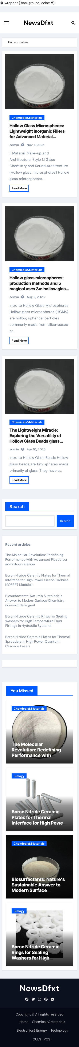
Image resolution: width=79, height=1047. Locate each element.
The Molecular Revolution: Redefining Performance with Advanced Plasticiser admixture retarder (36, 559)
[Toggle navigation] (6, 22)
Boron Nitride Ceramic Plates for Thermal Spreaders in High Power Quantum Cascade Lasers (37, 641)
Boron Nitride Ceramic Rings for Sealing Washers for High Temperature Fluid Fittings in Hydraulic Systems (36, 621)
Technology (59, 1030)
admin (14, 145)
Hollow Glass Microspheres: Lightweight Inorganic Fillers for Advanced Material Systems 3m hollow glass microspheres (37, 136)
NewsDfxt (39, 23)
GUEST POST (42, 1039)
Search (17, 506)
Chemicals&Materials (27, 118)
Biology (19, 776)
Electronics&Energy (31, 1030)
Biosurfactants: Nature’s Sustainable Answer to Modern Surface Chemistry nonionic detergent (34, 600)
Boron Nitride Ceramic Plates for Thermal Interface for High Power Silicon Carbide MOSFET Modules (37, 580)
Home (23, 1022)
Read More (19, 188)
